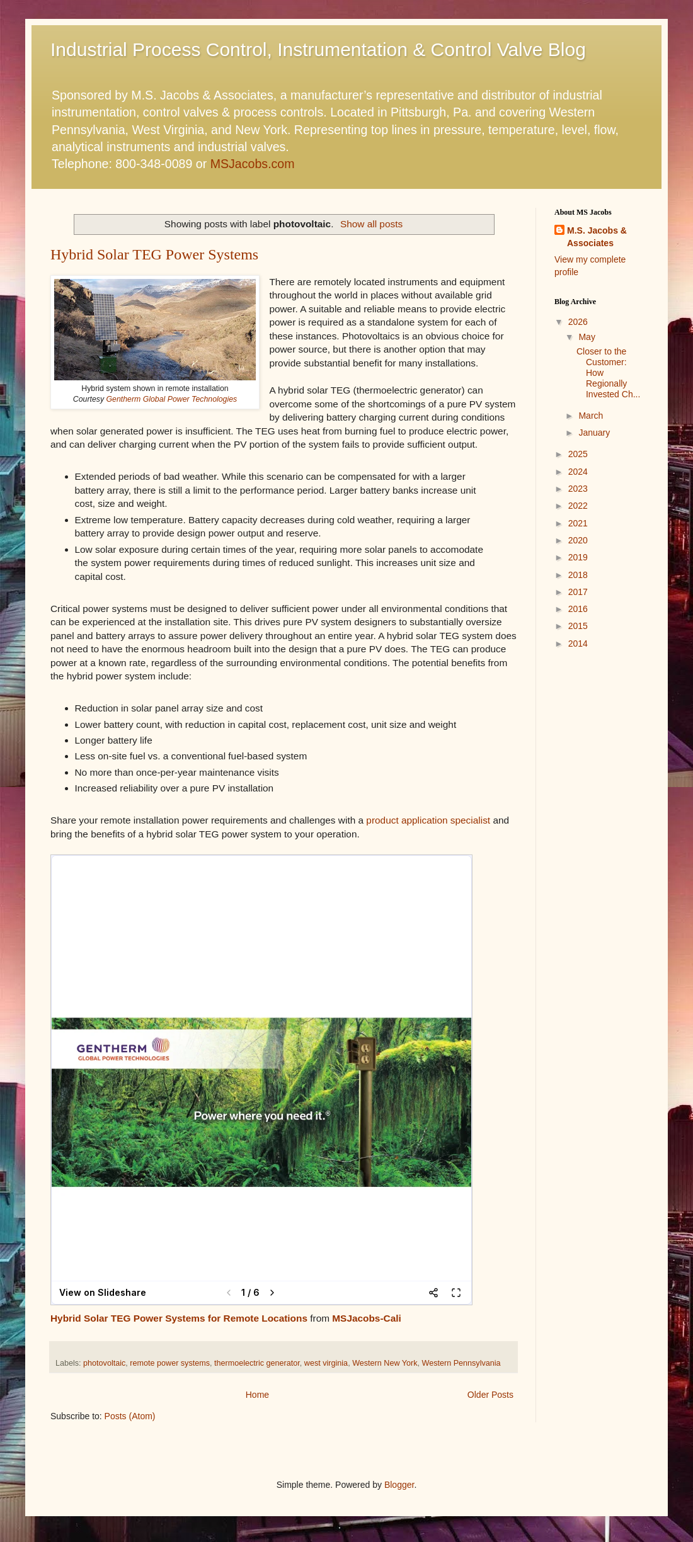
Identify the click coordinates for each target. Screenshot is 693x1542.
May (586, 337)
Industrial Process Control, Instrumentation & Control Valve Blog (318, 49)
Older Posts (490, 1395)
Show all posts (371, 223)
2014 (578, 643)
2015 (578, 626)
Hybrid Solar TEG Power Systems (154, 254)
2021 (578, 523)
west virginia (326, 1363)
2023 (578, 489)
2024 (578, 472)
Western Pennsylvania (461, 1363)
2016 (578, 609)
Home (257, 1395)
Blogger (399, 1485)
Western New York (384, 1363)
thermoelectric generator (257, 1363)
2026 (578, 322)
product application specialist (428, 820)
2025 (578, 454)
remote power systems (170, 1363)
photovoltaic (104, 1363)
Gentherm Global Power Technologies (172, 399)
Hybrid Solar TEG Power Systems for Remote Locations (178, 1318)
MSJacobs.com (252, 164)
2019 (578, 557)
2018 (578, 575)
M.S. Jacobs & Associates (597, 236)
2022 (578, 506)
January (594, 433)
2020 (578, 540)
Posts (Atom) (130, 1416)
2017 (578, 592)
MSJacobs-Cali (366, 1318)
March (590, 416)
